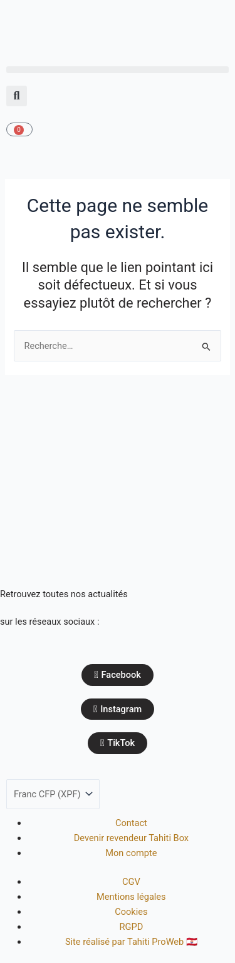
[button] (117, 69)
